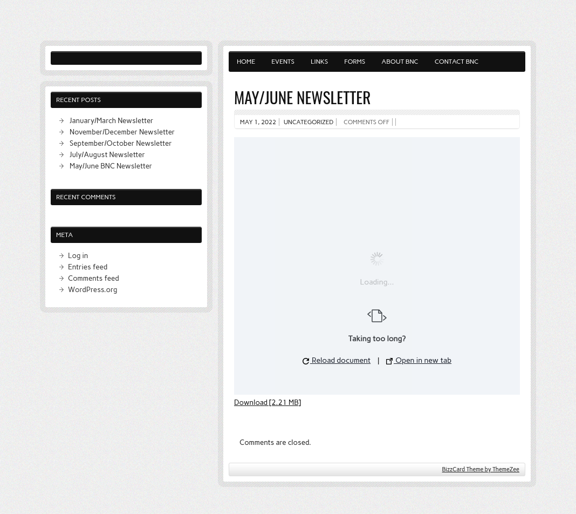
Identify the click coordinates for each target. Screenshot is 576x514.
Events (282, 61)
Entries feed (87, 266)
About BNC (399, 61)
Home (246, 61)
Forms (354, 61)
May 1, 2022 (258, 122)
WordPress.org (92, 289)
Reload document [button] (337, 360)
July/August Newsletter (107, 154)
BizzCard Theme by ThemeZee (480, 469)
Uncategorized (309, 122)
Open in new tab (418, 360)
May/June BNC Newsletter (111, 165)
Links (319, 61)
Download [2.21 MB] (267, 402)
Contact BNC (457, 61)
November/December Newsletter (122, 131)
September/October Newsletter (121, 143)
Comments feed (93, 278)
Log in (78, 255)
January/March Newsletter (112, 120)
